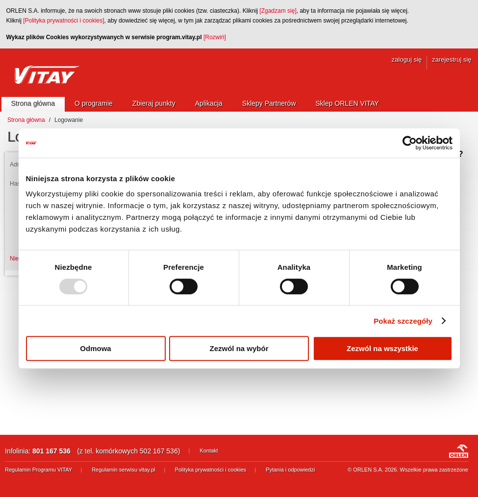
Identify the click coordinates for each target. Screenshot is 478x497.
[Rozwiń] (214, 37)
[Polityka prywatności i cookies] (63, 20)
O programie (94, 103)
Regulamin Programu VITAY (38, 470)
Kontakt (209, 450)
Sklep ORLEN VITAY (347, 103)
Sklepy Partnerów (269, 103)
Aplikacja (209, 103)
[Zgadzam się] (277, 10)
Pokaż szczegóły (403, 321)
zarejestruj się (451, 59)
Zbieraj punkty (154, 103)
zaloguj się (407, 59)
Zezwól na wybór (238, 348)
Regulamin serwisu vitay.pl (123, 470)
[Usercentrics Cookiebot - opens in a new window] (410, 143)
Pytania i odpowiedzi (290, 470)
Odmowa (95, 348)
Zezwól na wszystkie (382, 348)
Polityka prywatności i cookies (211, 470)
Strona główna (33, 103)
